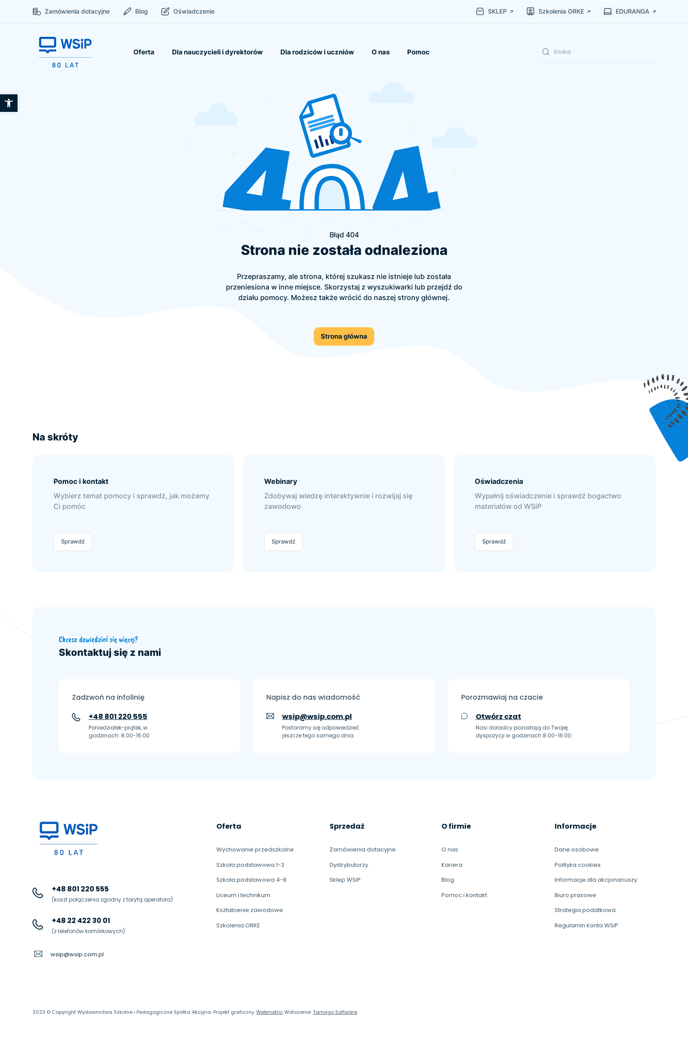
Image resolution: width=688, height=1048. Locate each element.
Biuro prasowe (575, 895)
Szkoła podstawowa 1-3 (250, 865)
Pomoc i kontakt (464, 895)
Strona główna (344, 336)
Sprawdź (73, 541)
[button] (9, 103)
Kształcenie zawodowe (249, 910)
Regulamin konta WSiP (586, 925)
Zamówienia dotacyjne (363, 849)
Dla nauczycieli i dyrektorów (217, 52)
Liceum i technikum (243, 895)
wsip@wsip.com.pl (317, 717)
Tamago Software (335, 1012)
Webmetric (269, 1012)
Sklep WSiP (345, 880)
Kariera (451, 865)
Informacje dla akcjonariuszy (596, 880)
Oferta (143, 52)
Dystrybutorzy (349, 865)
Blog (447, 880)
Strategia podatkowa (585, 910)
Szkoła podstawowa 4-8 (251, 880)
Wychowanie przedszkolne (255, 849)
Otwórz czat (498, 717)
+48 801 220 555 (118, 717)
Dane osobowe (577, 849)
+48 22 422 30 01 (81, 921)
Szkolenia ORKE (238, 925)
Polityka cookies (578, 865)
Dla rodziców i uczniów (317, 52)
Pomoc (418, 52)
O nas (381, 52)
